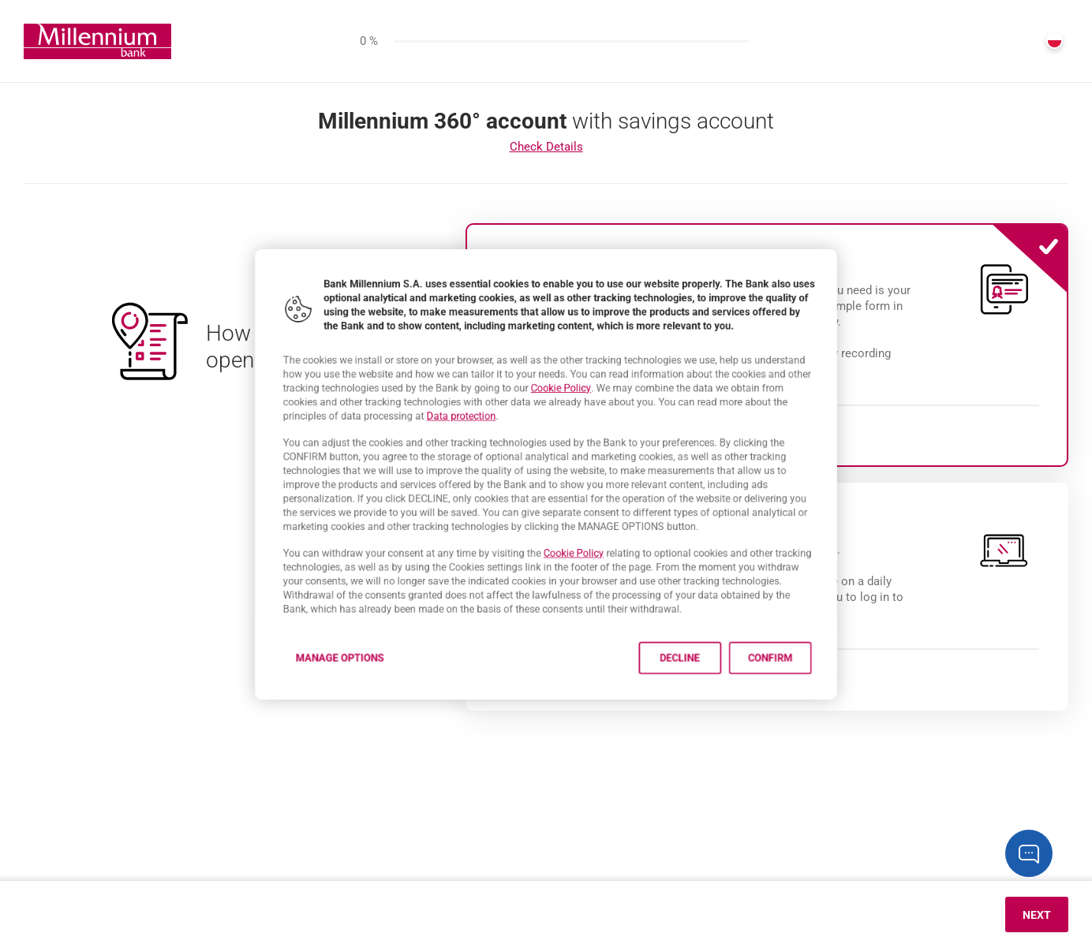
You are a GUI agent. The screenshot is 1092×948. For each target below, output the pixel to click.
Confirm (824, 701)
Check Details (546, 147)
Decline (712, 701)
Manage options (290, 701)
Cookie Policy (564, 367)
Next (1037, 915)
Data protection (441, 401)
